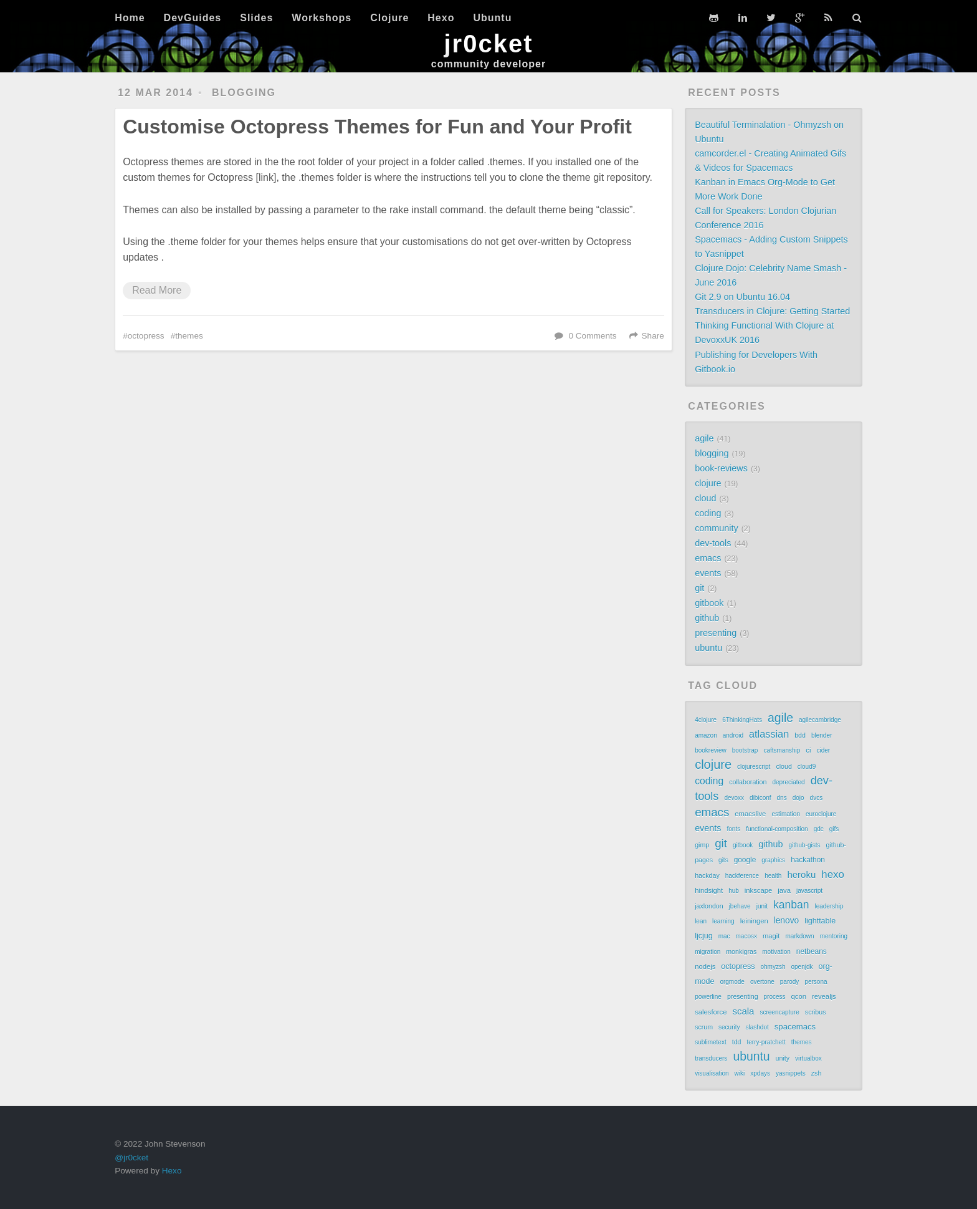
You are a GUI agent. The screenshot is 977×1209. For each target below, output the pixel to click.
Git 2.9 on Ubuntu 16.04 (742, 297)
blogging (244, 92)
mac (724, 936)
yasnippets (791, 1073)
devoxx (734, 797)
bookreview (711, 750)
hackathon (808, 859)
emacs (708, 558)
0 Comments (592, 335)
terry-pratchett (765, 1042)
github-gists (804, 845)
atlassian (769, 733)
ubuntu (708, 648)
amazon (706, 735)
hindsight (709, 890)
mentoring (833, 936)
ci (808, 750)
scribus (815, 1012)
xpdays (760, 1073)
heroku (801, 874)
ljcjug (704, 936)
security (729, 1027)
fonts (733, 829)
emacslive (750, 813)
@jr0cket (131, 1157)
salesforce (711, 1012)
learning (723, 921)
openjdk (802, 966)
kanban (791, 904)
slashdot (757, 1027)
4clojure (706, 719)
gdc (819, 829)
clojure (708, 483)
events (708, 573)
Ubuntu (492, 17)
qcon (798, 996)
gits (723, 860)
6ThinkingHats (742, 719)
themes (189, 335)
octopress (146, 335)
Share (653, 335)
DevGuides (193, 17)
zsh (816, 1073)
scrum (704, 1027)
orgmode (732, 981)
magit (771, 936)
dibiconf (760, 797)
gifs (834, 829)
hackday (707, 875)
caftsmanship (781, 750)
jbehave (740, 906)
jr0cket (488, 43)
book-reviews (721, 468)
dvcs (816, 797)
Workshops (321, 17)
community (716, 528)
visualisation (711, 1073)
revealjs (824, 996)
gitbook (709, 603)
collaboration (747, 782)
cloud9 (807, 766)
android (733, 735)
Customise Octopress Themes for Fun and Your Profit (377, 126)
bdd (800, 735)
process (775, 996)
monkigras (741, 951)
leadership (828, 906)
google (745, 859)
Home (130, 17)
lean (701, 921)
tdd (736, 1042)
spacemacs (795, 1026)
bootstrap (745, 750)
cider (823, 750)
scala (743, 1011)
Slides (256, 17)
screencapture (779, 1012)
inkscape (758, 890)
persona (815, 981)
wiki (740, 1073)
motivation (776, 951)
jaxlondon (709, 906)
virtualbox (808, 1058)
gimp (702, 845)
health (773, 875)
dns (782, 797)
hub (733, 890)
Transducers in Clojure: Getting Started (772, 311)
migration (707, 951)
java (784, 890)
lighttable (820, 921)
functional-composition (777, 829)
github (707, 618)
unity (782, 1058)
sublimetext (711, 1042)
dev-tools (713, 543)
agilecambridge (820, 719)
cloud (705, 498)
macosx (746, 936)
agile (704, 438)
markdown (800, 936)
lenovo (786, 920)
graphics (773, 860)
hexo (832, 874)
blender (821, 735)
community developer (488, 64)
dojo (798, 797)
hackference (742, 875)
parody (789, 981)
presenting (715, 633)
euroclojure (821, 814)
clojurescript (753, 766)
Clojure (389, 17)
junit (762, 906)
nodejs (705, 966)
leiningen (754, 921)
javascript (809, 890)
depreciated (788, 782)
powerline (708, 996)
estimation (785, 814)
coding (708, 513)
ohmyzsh (772, 966)
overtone (762, 981)
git (699, 588)
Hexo (440, 17)
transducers (711, 1058)
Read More (156, 290)
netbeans (811, 951)
